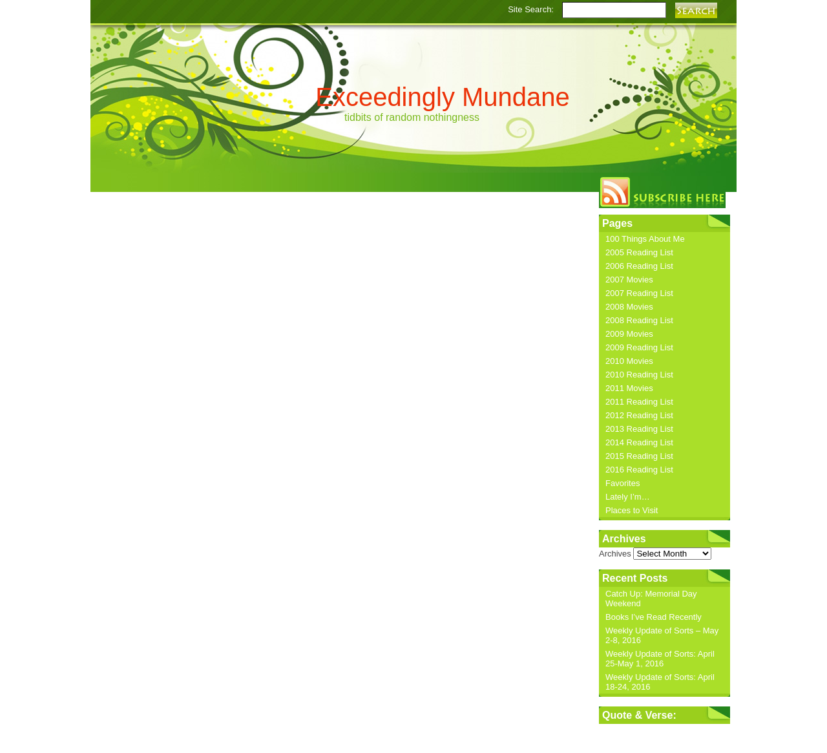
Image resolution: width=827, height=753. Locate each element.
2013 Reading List (639, 429)
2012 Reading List (639, 415)
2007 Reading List (639, 293)
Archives (615, 553)
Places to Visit (631, 510)
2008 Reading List (639, 320)
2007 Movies (629, 279)
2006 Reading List (639, 266)
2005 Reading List (639, 252)
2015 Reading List (639, 456)
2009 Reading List (639, 347)
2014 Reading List (639, 442)
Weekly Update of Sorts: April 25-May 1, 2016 (660, 658)
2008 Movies (629, 307)
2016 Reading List (639, 469)
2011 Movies (629, 388)
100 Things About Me (645, 239)
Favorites (622, 483)
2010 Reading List (639, 374)
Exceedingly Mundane (442, 97)
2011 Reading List (639, 402)
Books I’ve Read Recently (653, 617)
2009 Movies (629, 334)
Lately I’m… (627, 497)
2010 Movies (629, 361)
